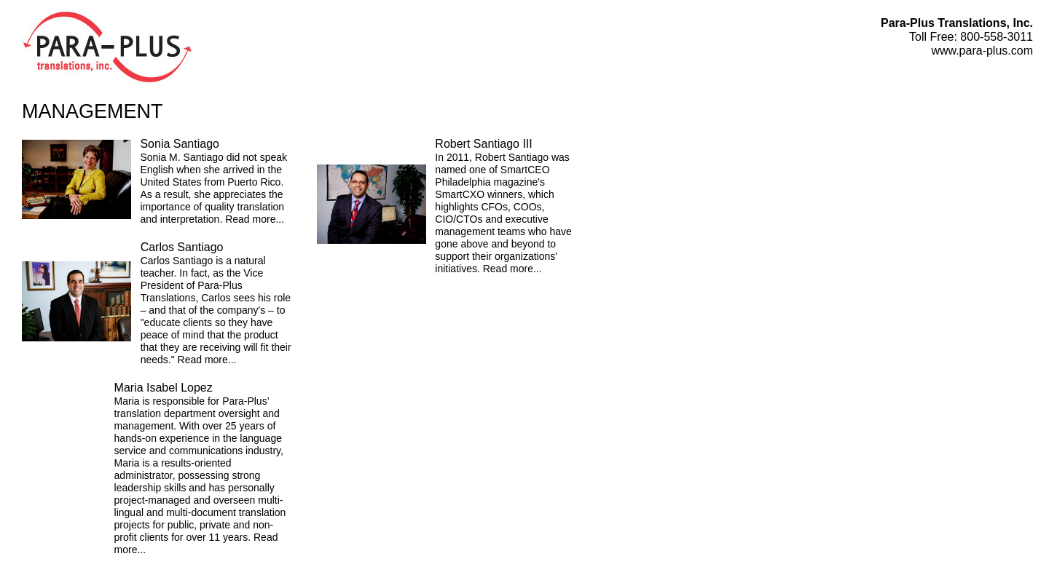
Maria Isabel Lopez (163, 387)
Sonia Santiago (179, 144)
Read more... (254, 219)
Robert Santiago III (483, 144)
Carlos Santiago (182, 247)
